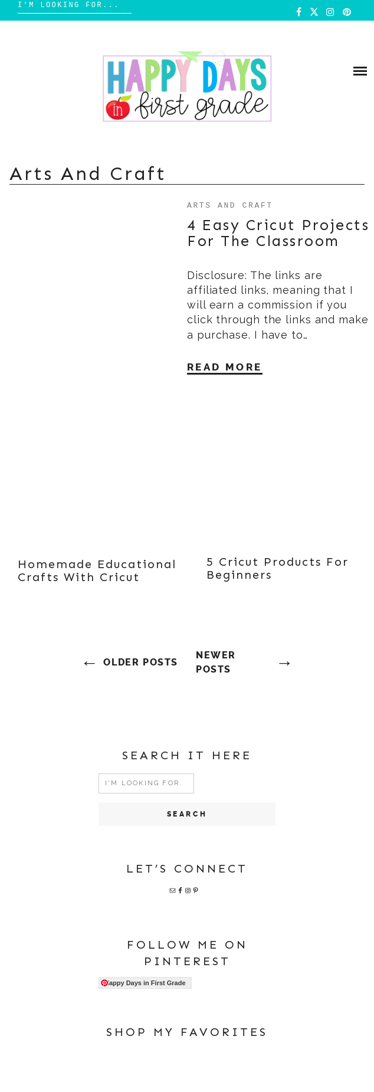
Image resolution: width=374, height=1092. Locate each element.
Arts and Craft (230, 204)
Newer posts (216, 662)
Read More (225, 367)
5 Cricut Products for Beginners (277, 568)
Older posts (140, 662)
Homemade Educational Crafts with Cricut (97, 570)
